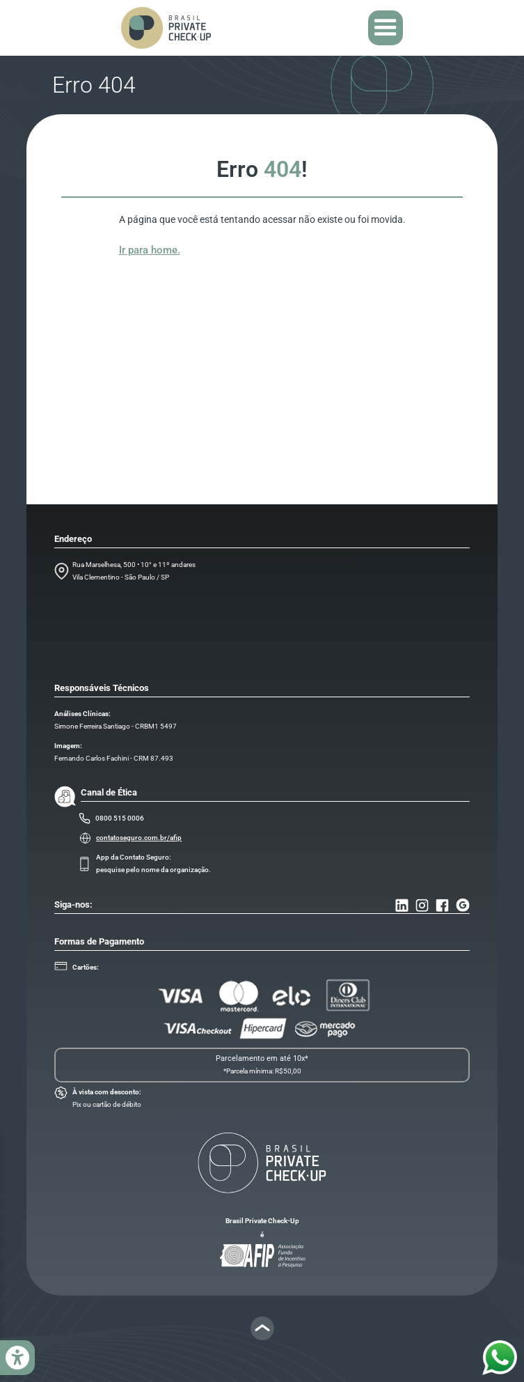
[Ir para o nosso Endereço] (463, 904)
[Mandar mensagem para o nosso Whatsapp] (499, 1357)
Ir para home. (149, 250)
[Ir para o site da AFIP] (262, 1255)
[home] (166, 28)
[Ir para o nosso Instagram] (422, 904)
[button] (385, 27)
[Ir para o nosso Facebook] (442, 904)
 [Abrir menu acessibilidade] (17, 1358)
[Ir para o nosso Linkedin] (401, 904)
